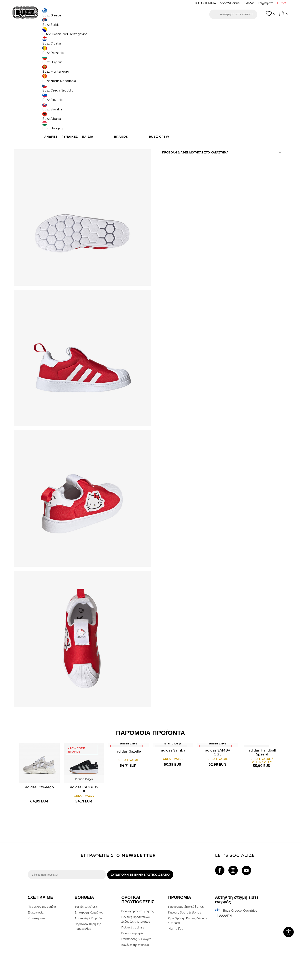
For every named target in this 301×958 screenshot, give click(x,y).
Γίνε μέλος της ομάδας (42, 878)
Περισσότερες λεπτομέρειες (230, 156)
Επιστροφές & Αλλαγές (136, 910)
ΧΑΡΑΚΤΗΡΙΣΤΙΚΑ (213, 165)
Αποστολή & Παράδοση (90, 889)
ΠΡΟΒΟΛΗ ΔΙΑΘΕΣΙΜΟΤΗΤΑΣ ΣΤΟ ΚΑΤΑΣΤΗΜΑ (213, 178)
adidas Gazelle (131, 720)
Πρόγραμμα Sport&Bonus (186, 878)
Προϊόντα (60, 33)
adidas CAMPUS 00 (90, 753)
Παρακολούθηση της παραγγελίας (88, 898)
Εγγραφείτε (265, 3)
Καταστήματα (36, 889)
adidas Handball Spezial (250, 727)
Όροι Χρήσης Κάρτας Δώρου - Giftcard (187, 892)
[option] (150, 27)
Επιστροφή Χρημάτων (89, 884)
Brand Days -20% (176, 68)
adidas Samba (171, 719)
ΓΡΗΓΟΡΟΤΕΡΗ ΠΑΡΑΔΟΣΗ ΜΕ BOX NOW (138, 27)
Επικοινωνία (36, 884)
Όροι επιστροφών (132, 904)
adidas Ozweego (51, 753)
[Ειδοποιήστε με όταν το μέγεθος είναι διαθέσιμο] (165, 87)
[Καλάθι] (283, 15)
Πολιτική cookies (132, 899)
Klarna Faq (175, 900)
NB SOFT (97, 956)
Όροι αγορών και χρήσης (137, 882)
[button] (233, 14)
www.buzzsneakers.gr (58, 956)
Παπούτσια (74, 33)
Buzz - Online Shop (40, 33)
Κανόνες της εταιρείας (135, 916)
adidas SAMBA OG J (210, 720)
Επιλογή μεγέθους (170, 80)
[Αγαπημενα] (270, 15)
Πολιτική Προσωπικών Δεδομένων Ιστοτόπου (135, 890)
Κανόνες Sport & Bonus (184, 884)
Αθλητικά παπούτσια (94, 33)
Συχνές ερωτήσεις (86, 878)
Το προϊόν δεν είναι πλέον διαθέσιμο (191, 120)
